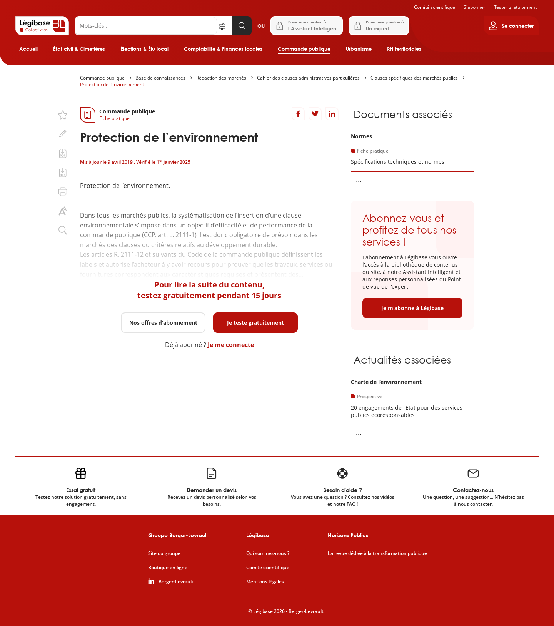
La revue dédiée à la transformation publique (377, 553)
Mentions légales (265, 582)
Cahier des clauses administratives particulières (308, 78)
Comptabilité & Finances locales (223, 49)
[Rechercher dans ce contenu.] (62, 230)
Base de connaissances (160, 78)
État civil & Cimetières (79, 49)
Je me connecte (231, 344)
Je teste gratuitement (255, 322)
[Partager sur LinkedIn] (332, 113)
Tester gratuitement (515, 7)
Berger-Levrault (176, 582)
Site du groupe (164, 553)
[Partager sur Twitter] (315, 113)
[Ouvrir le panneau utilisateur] (511, 25)
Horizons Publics (348, 535)
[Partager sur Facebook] (298, 113)
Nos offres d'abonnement (163, 322)
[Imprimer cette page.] (62, 191)
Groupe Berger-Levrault (178, 535)
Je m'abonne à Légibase (412, 308)
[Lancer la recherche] (242, 25)
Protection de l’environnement (112, 84)
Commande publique (304, 49)
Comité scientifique (434, 7)
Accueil (28, 49)
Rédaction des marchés (221, 78)
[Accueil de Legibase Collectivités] (42, 25)
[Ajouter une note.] (62, 134)
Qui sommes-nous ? (267, 553)
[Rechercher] (146, 26)
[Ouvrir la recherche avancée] (224, 26)
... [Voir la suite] (359, 179)
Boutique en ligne (167, 568)
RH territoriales (404, 49)
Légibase (257, 535)
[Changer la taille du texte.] (62, 211)
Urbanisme (359, 49)
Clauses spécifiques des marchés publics (414, 78)
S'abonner (475, 7)
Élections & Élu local (144, 49)
